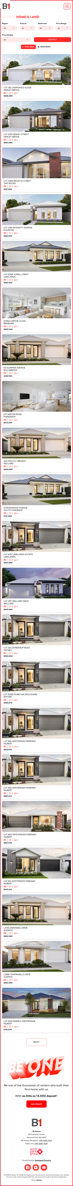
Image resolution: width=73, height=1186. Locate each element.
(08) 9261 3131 (45, 1140)
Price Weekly (7, 35)
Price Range (61, 23)
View (36, 76)
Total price (28, 47)
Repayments (44, 47)
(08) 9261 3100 (41, 1143)
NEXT (36, 1042)
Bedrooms (42, 23)
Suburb (23, 23)
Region (5, 23)
